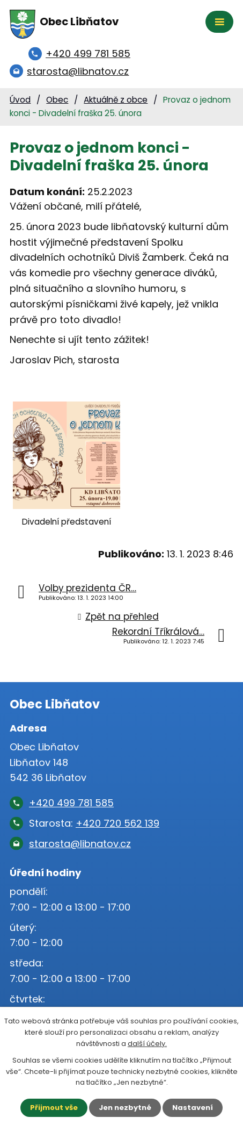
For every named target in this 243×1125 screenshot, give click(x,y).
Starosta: (94, 823)
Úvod (20, 99)
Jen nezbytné (125, 1107)
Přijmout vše (54, 1107)
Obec (57, 99)
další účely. (147, 1043)
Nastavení (192, 1107)
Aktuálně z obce (116, 99)
